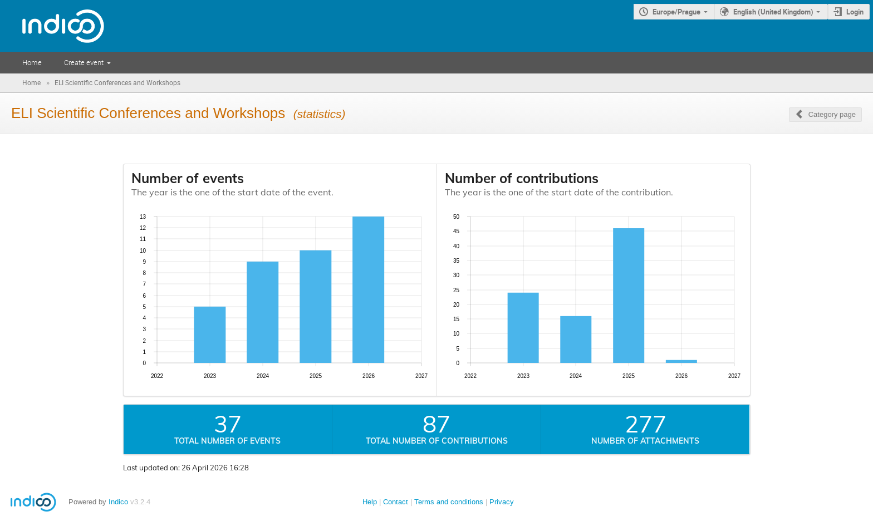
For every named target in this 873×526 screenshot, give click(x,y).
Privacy (501, 502)
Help (369, 502)
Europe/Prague (676, 12)
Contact (395, 502)
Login (855, 12)
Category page (832, 114)
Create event (84, 62)
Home (32, 62)
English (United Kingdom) (773, 12)
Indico (118, 502)
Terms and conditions (448, 502)
